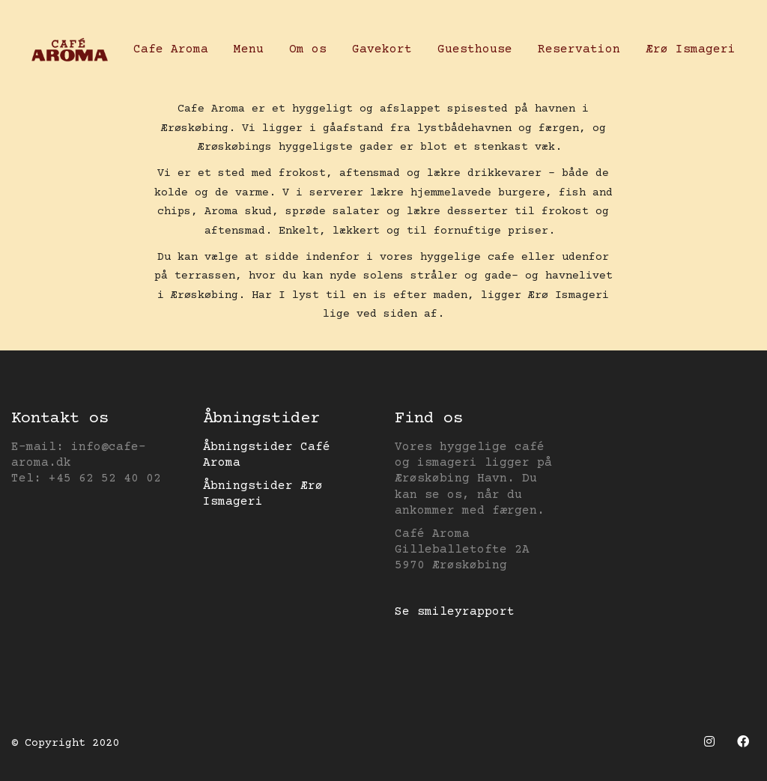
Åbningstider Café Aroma (266, 454)
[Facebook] (743, 742)
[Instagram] (709, 742)
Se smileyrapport (455, 612)
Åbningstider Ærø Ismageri (263, 493)
